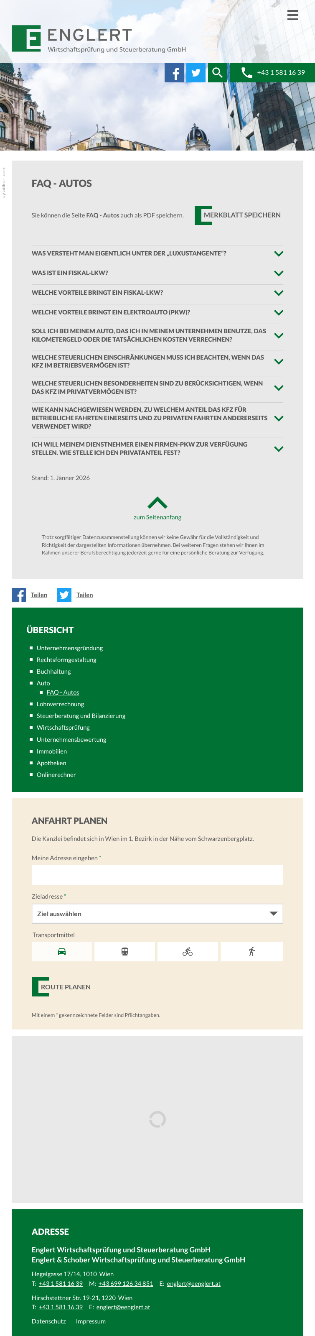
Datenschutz (49, 1321)
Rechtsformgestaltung (67, 660)
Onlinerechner (56, 775)
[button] (217, 72)
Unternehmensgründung (70, 648)
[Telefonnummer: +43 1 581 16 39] (61, 1283)
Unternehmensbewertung (72, 739)
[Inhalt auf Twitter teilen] (77, 595)
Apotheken (51, 763)
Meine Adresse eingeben (67, 858)
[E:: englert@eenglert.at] (194, 1283)
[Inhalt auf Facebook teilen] (32, 595)
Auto (43, 683)
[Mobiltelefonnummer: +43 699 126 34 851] (126, 1283)
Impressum (91, 1321)
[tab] (157, 253)
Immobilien (52, 751)
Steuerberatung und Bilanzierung (81, 716)
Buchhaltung (54, 671)
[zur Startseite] (99, 39)
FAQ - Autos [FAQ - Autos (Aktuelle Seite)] (63, 692)
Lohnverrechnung (60, 704)
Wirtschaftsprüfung (63, 727)
